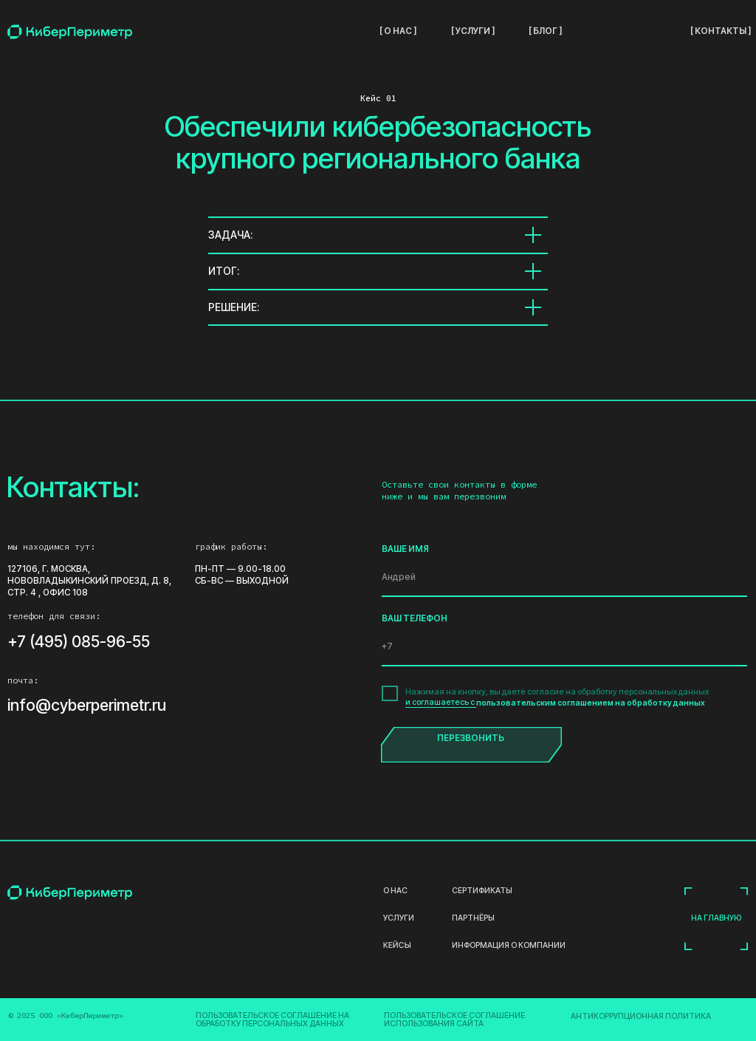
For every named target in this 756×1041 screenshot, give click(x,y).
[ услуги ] (473, 31)
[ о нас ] (397, 31)
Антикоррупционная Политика (641, 1016)
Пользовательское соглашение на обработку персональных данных (272, 1020)
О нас (395, 891)
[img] (70, 31)
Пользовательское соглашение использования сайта (454, 1020)
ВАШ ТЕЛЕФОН (414, 618)
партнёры (473, 919)
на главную (716, 918)
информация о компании (509, 946)
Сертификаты (482, 891)
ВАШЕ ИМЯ (405, 549)
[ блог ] (545, 31)
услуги (398, 919)
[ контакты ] (720, 31)
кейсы (396, 946)
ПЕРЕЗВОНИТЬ (470, 738)
